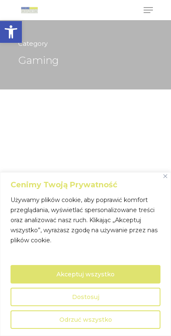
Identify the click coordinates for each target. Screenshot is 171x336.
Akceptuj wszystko (85, 274)
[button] (11, 32)
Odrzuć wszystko (85, 319)
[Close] (165, 176)
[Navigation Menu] (148, 10)
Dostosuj (85, 297)
